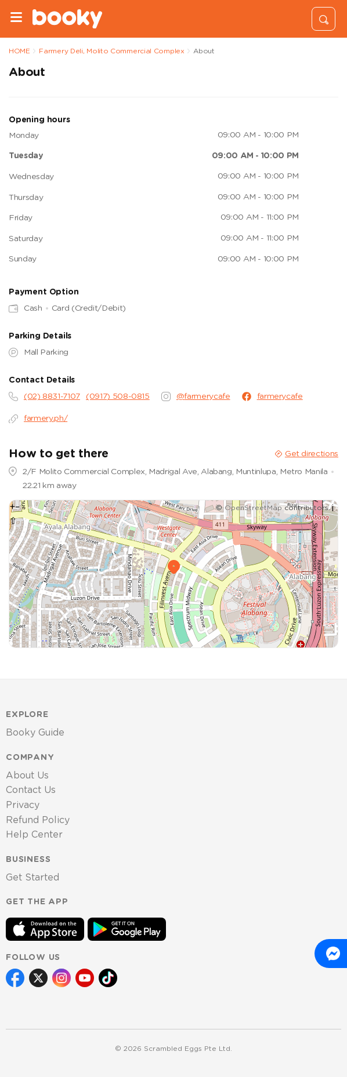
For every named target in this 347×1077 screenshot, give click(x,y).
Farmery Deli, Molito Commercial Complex (111, 51)
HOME (19, 51)
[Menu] (16, 19)
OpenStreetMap (253, 507)
